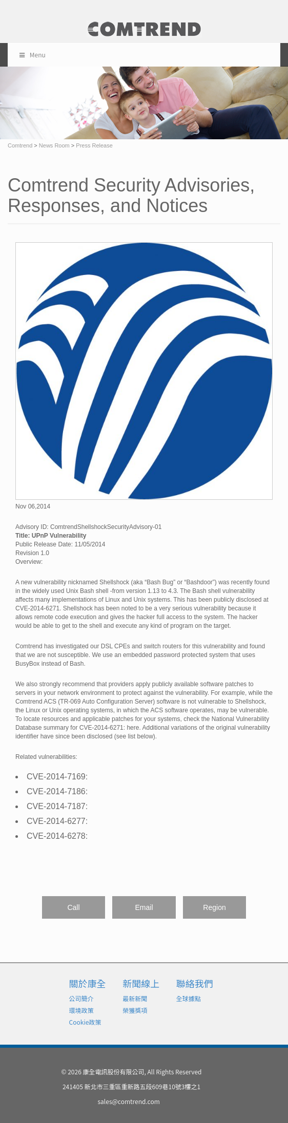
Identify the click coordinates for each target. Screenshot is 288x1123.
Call (73, 907)
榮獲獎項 (134, 1010)
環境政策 (81, 1010)
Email (144, 907)
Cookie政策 (85, 1022)
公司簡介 (81, 998)
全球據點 (188, 998)
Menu (32, 54)
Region (214, 907)
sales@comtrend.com (128, 1101)
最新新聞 (134, 998)
